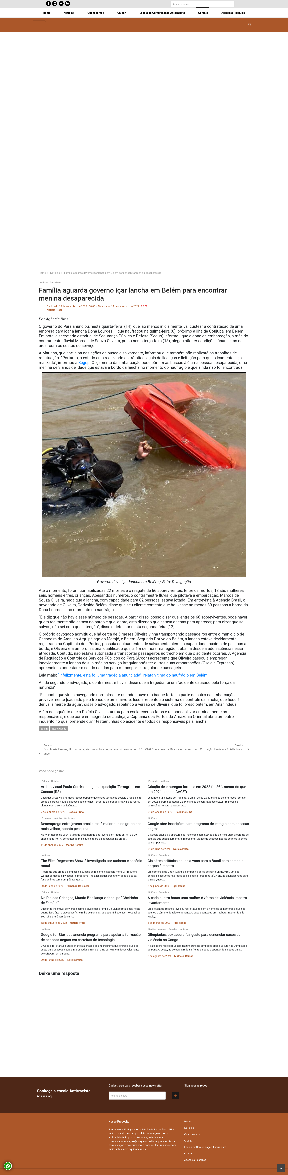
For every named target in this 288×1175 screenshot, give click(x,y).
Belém (44, 728)
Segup (84, 362)
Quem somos (95, 12)
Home (46, 12)
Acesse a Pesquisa (233, 12)
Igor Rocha (179, 885)
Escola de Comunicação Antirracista (162, 12)
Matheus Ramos (183, 955)
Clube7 (121, 12)
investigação (59, 728)
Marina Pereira (74, 844)
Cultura (45, 781)
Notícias (69, 12)
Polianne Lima (184, 811)
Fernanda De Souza (78, 885)
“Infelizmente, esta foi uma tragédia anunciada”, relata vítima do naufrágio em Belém (133, 675)
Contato (203, 12)
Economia (153, 781)
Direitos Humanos (157, 929)
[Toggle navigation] (39, 21)
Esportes (172, 929)
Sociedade (55, 282)
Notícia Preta (54, 309)
